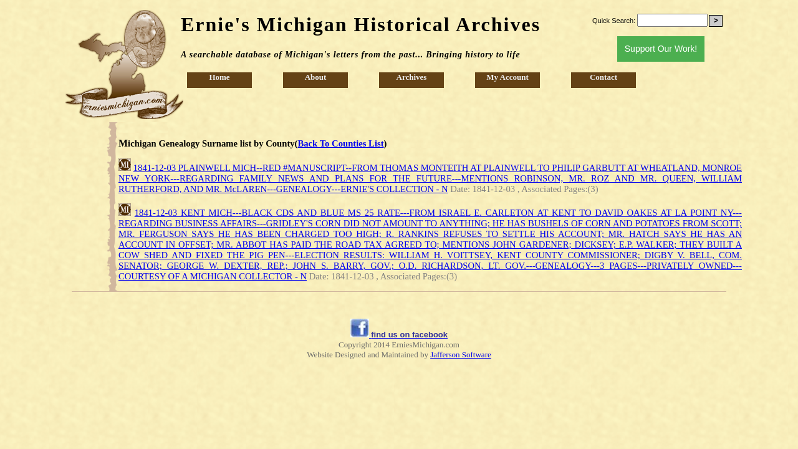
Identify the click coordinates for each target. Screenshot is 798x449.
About (316, 77)
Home (219, 77)
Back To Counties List (341, 143)
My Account (507, 77)
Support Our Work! (661, 49)
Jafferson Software (460, 354)
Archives (412, 77)
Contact (603, 77)
